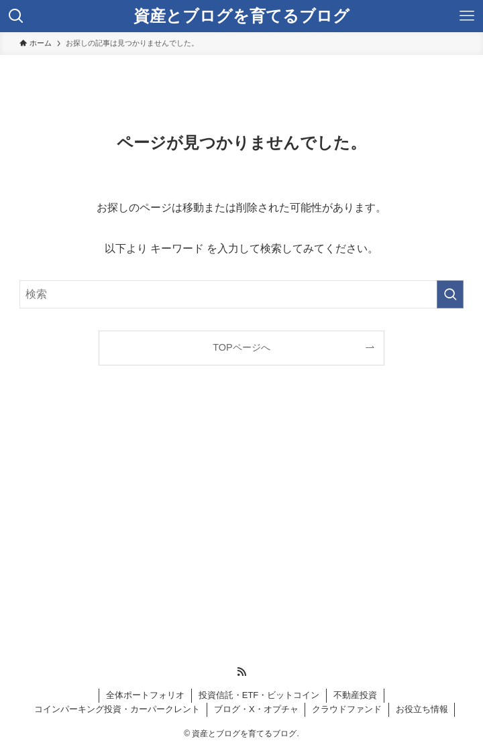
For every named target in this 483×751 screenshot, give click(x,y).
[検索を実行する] (450, 294)
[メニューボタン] (467, 16)
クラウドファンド (347, 709)
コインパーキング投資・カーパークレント (117, 709)
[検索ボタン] (16, 16)
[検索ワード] (241, 294)
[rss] (241, 672)
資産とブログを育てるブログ (241, 16)
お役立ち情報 (422, 709)
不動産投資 (355, 695)
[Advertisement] (132, 524)
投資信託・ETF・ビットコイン (259, 695)
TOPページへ (241, 347)
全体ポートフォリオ (145, 695)
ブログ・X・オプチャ (256, 709)
